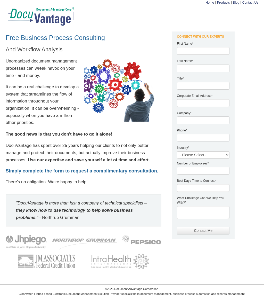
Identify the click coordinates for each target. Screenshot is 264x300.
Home (209, 2)
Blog (236, 2)
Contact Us (250, 2)
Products (223, 2)
